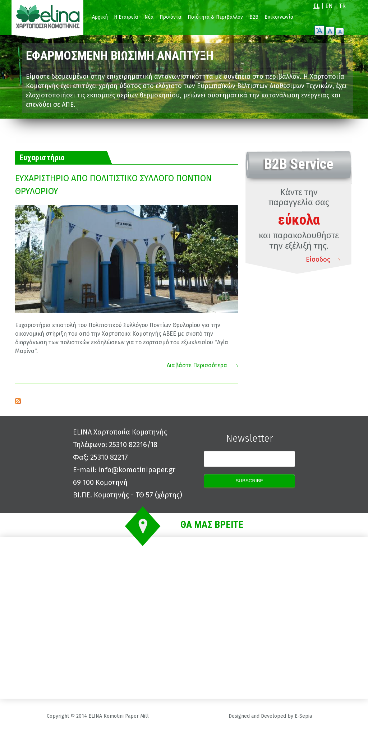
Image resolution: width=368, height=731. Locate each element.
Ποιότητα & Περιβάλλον (215, 17)
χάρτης (168, 495)
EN (329, 6)
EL (316, 6)
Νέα (148, 17)
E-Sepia (303, 716)
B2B (253, 17)
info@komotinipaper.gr (136, 469)
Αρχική (100, 17)
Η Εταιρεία (126, 17)
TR (342, 6)
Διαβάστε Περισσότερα (197, 365)
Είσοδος (318, 259)
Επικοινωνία (278, 17)
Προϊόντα (170, 17)
